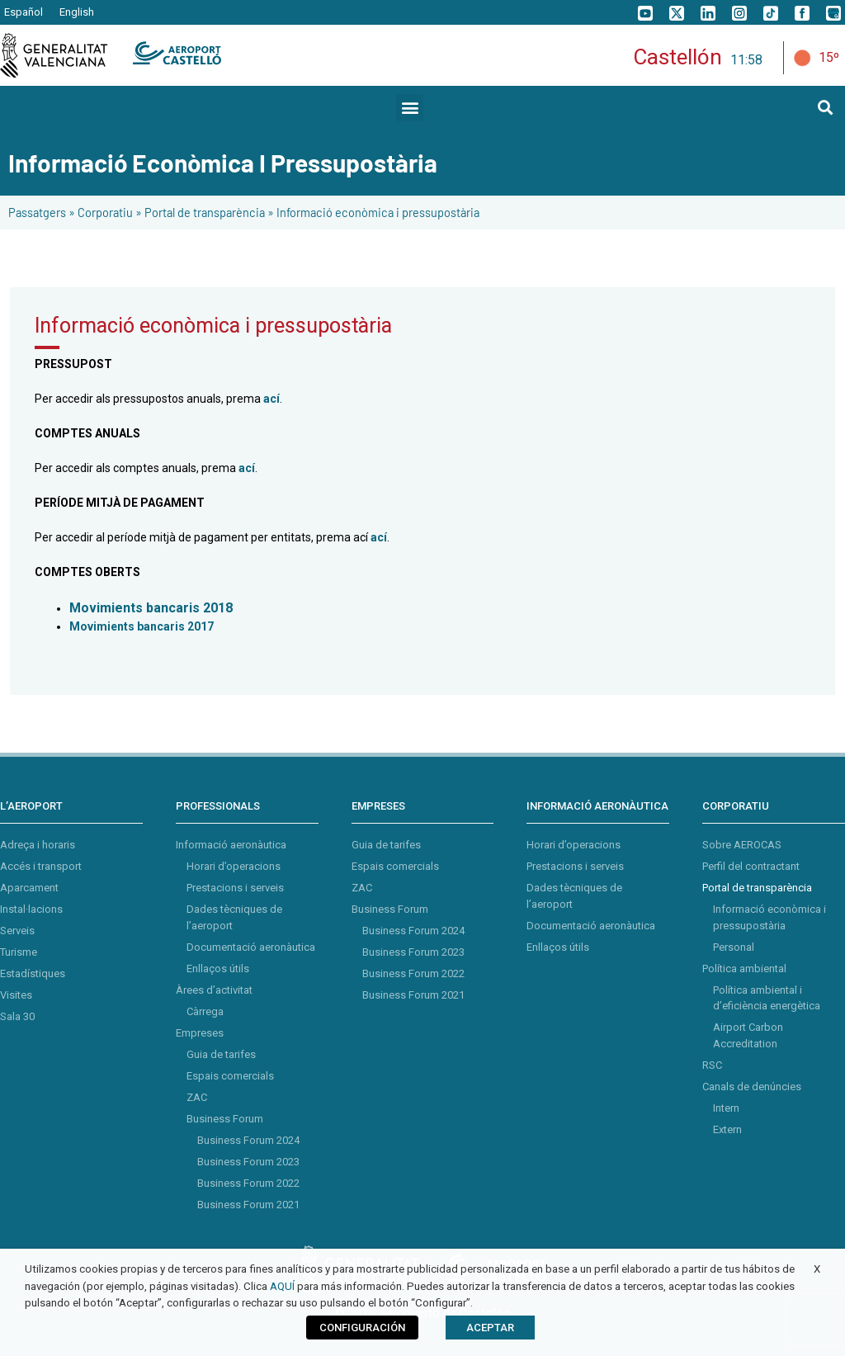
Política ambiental (744, 968)
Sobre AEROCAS (741, 845)
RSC (712, 1065)
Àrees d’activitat (214, 990)
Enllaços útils (217, 968)
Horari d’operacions (233, 866)
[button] (409, 107)
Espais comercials (230, 1076)
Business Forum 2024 (248, 1140)
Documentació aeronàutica (250, 947)
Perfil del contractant (751, 866)
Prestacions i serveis (235, 887)
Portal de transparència (204, 213)
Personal (733, 947)
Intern (726, 1108)
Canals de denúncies (751, 1086)
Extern (727, 1129)
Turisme (18, 952)
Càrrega (205, 1011)
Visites (16, 995)
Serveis (17, 930)
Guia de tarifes (221, 1054)
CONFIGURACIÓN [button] (362, 1327)
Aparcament (29, 887)
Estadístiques (32, 973)
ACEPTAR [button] (490, 1327)
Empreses (200, 1033)
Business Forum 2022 (248, 1183)
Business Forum (224, 1119)
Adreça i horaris (37, 845)
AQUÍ (282, 1286)
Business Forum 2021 (248, 1204)
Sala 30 (17, 1016)
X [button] (817, 1269)
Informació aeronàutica (231, 845)
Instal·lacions (31, 909)
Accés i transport (41, 866)
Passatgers (37, 213)
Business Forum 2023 (248, 1161)
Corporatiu (105, 213)
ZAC (196, 1097)
